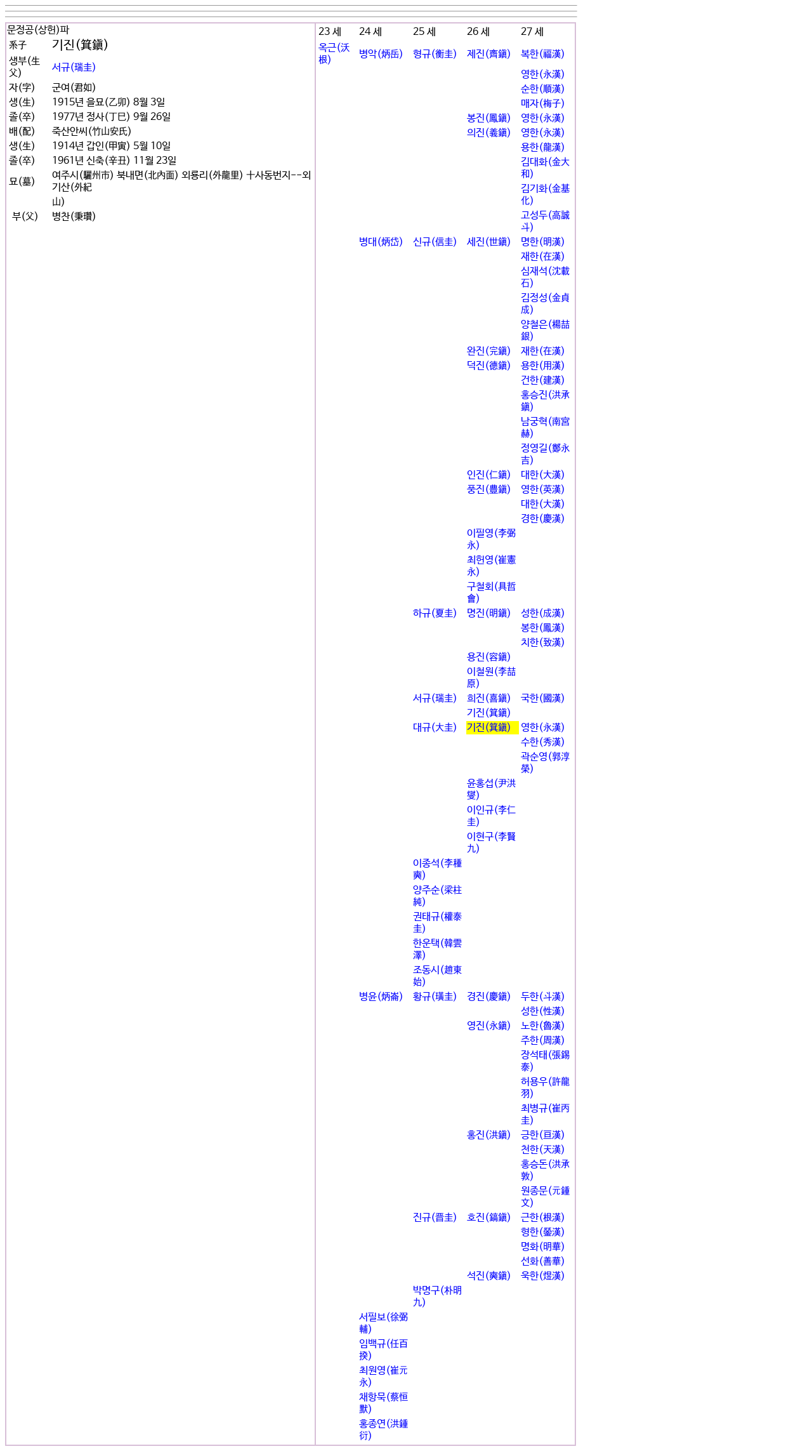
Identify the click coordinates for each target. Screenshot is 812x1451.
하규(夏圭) (435, 613)
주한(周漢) (543, 1041)
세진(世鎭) (489, 242)
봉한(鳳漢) (543, 628)
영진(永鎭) (489, 1026)
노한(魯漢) (543, 1026)
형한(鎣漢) (543, 1232)
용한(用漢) (543, 366)
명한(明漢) (543, 242)
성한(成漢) (543, 613)
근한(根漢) (543, 1218)
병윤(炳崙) (381, 997)
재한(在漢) (543, 257)
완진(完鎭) (489, 351)
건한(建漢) (543, 380)
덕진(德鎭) (489, 366)
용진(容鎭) (489, 657)
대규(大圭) (435, 728)
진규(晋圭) (435, 1218)
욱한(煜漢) (543, 1276)
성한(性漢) (543, 1011)
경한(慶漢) (543, 519)
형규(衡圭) (435, 54)
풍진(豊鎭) (489, 490)
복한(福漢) (543, 54)
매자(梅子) (543, 104)
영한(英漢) (543, 490)
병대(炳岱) (381, 242)
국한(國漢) (543, 698)
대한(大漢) (543, 475)
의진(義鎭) (489, 133)
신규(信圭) (435, 242)
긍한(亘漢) (543, 1135)
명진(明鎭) (489, 613)
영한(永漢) (543, 75)
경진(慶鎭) (489, 997)
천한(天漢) (543, 1150)
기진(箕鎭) (489, 713)
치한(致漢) (543, 643)
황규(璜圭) (435, 997)
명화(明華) (543, 1247)
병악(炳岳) (381, 54)
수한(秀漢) (543, 742)
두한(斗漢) (543, 997)
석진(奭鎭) (489, 1276)
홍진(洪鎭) (489, 1135)
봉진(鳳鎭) (489, 118)
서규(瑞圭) (74, 68)
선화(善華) (543, 1262)
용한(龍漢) (543, 148)
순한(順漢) (543, 89)
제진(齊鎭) (489, 54)
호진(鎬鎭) (489, 1218)
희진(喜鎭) (489, 698)
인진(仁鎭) (489, 475)
